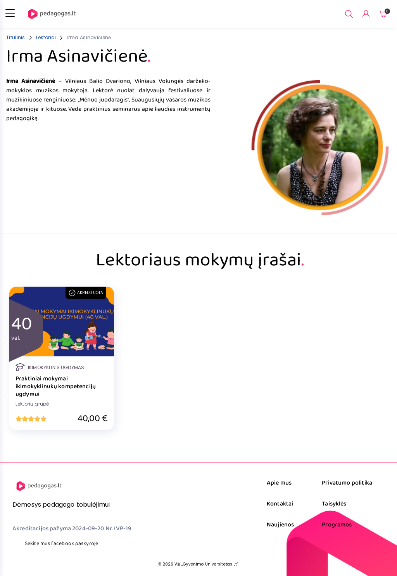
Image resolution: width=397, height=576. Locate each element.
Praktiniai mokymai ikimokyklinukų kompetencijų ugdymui (56, 386)
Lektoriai (46, 37)
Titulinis (15, 37)
